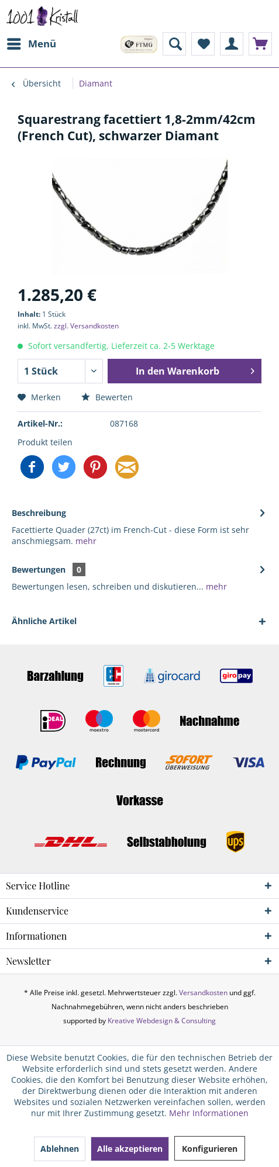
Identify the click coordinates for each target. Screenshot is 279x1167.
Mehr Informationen (209, 1112)
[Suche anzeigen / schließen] (174, 44)
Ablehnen (59, 1148)
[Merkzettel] (203, 44)
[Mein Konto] (231, 44)
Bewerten (107, 397)
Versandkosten (203, 993)
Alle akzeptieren (130, 1148)
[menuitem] (31, 44)
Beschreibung (39, 512)
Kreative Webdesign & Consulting (162, 1021)
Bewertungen (39, 569)
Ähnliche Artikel (44, 620)
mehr (85, 540)
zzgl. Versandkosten (86, 326)
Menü (31, 42)
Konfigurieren (209, 1148)
